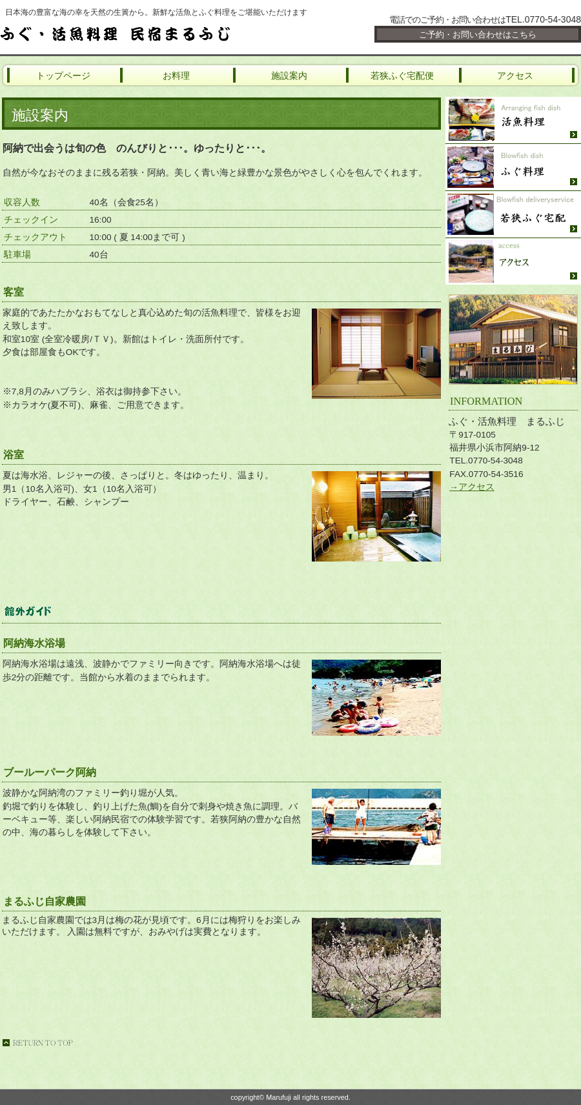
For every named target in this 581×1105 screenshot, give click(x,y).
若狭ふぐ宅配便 (513, 214)
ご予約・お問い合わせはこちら (477, 34)
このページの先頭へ (37, 1043)
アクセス (513, 261)
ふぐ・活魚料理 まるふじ (155, 33)
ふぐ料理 (513, 167)
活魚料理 (513, 120)
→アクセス (471, 487)
